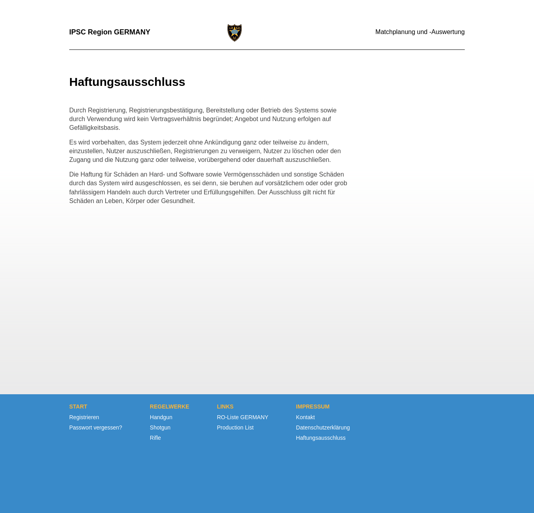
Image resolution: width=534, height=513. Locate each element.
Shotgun (160, 427)
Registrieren (84, 417)
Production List (235, 427)
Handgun (161, 417)
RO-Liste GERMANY (242, 417)
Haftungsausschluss (320, 438)
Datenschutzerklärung (323, 427)
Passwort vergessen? (95, 427)
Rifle (155, 438)
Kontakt (305, 417)
